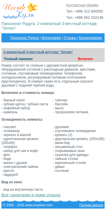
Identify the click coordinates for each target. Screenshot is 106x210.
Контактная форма (82, 5)
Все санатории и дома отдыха (30, 194)
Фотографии (51, 38)
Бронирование (90, 38)
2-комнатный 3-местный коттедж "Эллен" (38, 52)
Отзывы (70, 38)
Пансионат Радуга (24, 38)
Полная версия (91, 205)
